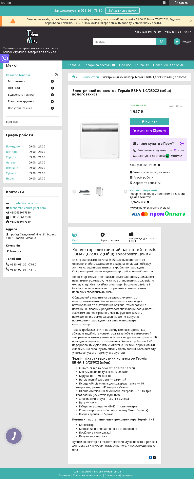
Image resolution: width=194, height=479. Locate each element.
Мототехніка (16, 81)
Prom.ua (116, 471)
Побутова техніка (20, 108)
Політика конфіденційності (120, 475)
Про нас (125, 65)
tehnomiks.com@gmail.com (28, 208)
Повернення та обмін (168, 65)
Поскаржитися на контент (87, 475)
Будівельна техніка (21, 94)
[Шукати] (161, 41)
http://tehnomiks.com (24, 203)
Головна (74, 65)
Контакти (142, 65)
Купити (151, 121)
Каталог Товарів (18, 75)
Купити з (151, 131)
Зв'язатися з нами (122, 10)
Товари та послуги (97, 65)
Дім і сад (14, 88)
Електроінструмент (21, 101)
